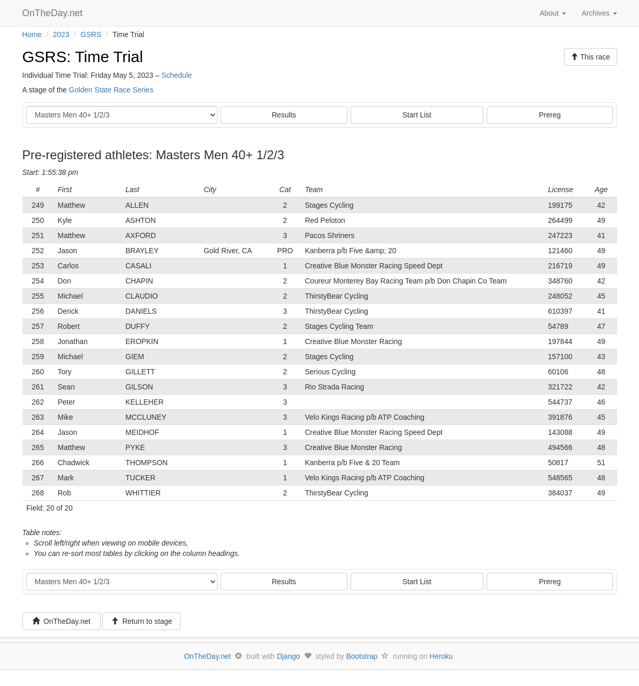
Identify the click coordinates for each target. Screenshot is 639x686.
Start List (417, 115)
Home (32, 34)
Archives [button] (599, 13)
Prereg (550, 115)
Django (288, 656)
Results (284, 115)
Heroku (441, 656)
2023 (61, 34)
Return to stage (142, 621)
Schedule (176, 75)
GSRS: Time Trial (82, 56)
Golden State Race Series (111, 90)
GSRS (90, 34)
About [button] (552, 13)
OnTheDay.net (54, 13)
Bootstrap (362, 656)
